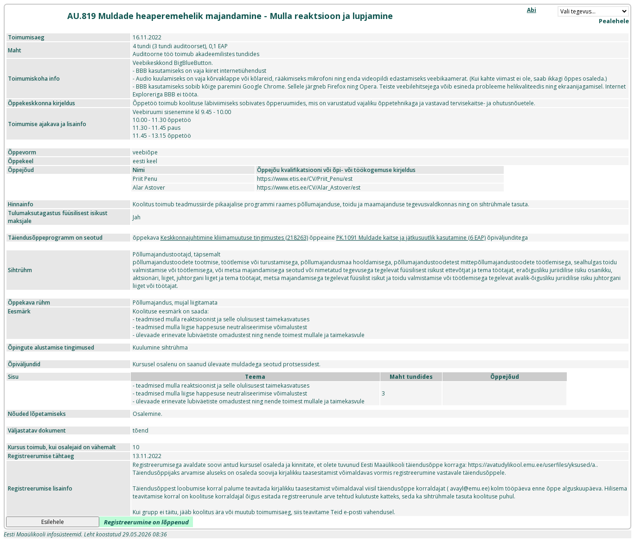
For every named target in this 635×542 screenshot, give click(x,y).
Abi (531, 10)
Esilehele (52, 522)
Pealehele (614, 21)
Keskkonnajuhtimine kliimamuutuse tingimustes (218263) (234, 238)
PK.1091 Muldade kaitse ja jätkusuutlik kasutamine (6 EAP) (411, 238)
